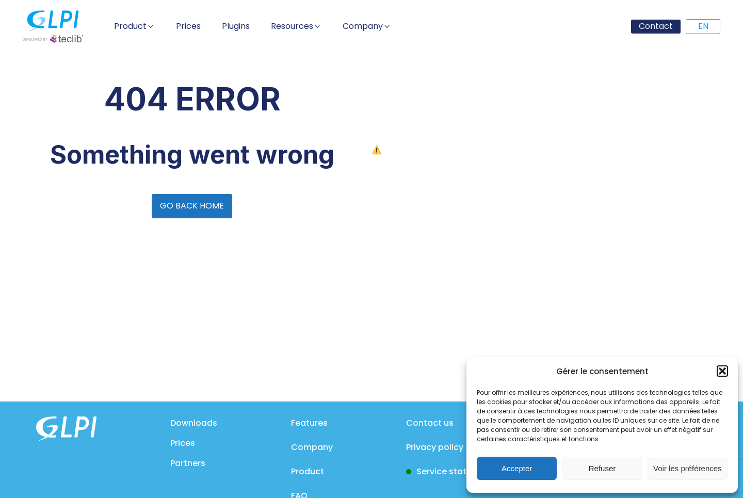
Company (312, 447)
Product (307, 471)
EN (703, 26)
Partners (187, 463)
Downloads (193, 423)
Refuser (602, 468)
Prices (182, 443)
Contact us (430, 423)
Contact (656, 26)
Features (309, 423)
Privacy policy (434, 447)
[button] (722, 371)
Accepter (517, 468)
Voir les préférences (687, 468)
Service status (446, 471)
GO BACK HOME (192, 206)
